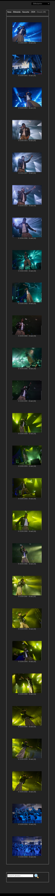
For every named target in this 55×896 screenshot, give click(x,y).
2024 (33, 12)
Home (9, 12)
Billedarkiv (17, 12)
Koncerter (25, 12)
